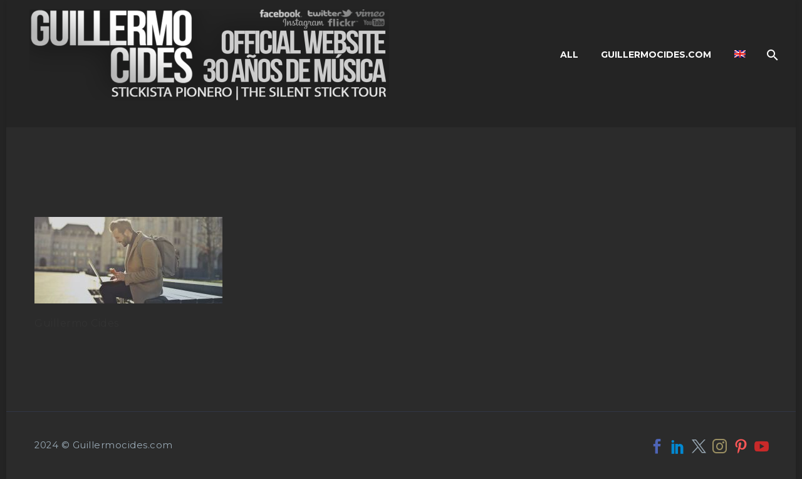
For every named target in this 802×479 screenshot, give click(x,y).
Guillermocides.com (656, 54)
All (569, 54)
